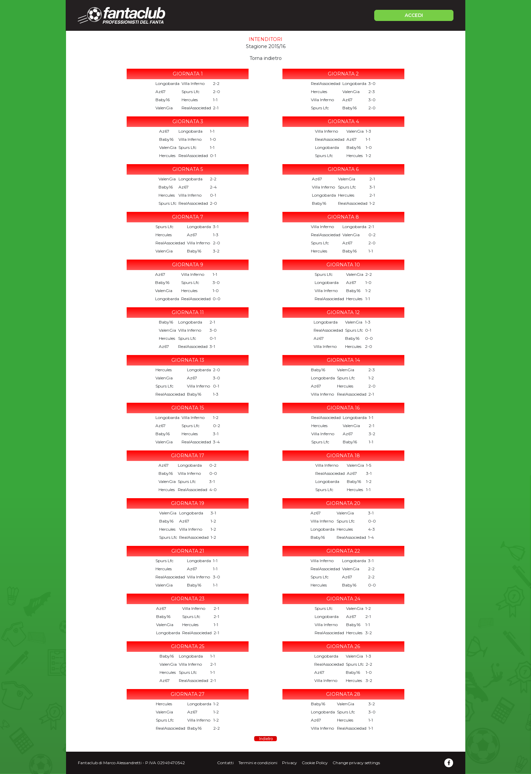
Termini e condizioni (257, 762)
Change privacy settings (356, 762)
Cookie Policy (315, 762)
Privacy (289, 762)
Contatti (225, 762)
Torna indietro (266, 58)
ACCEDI (414, 15)
